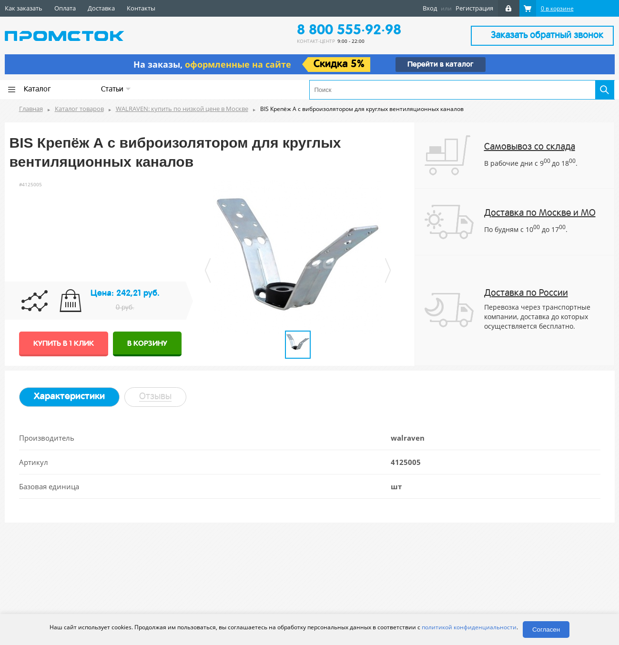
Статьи (116, 89)
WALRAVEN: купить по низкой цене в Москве (182, 108)
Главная (31, 108)
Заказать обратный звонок (547, 35)
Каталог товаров (79, 108)
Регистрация (474, 8)
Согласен (546, 629)
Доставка (101, 8)
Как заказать (23, 8)
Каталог (37, 89)
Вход (430, 8)
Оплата (65, 8)
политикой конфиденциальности (469, 627)
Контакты (141, 8)
